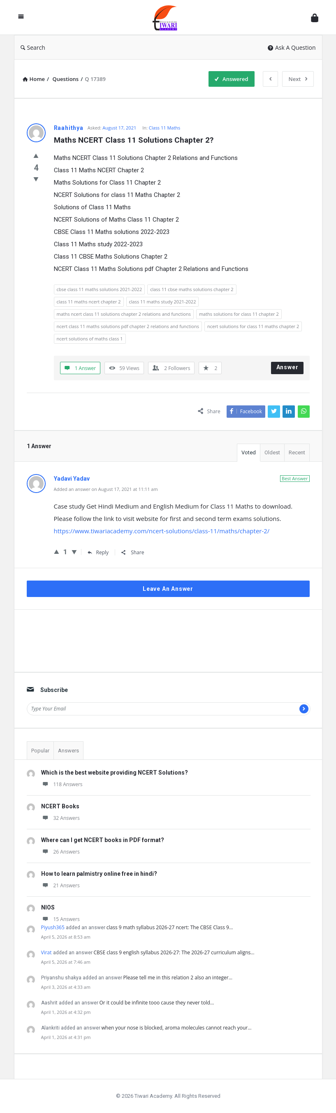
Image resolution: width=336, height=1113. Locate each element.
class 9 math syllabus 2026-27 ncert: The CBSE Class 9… (170, 927)
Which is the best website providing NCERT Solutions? (114, 772)
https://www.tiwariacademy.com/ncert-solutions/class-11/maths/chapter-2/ (162, 531)
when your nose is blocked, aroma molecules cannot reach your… (177, 1027)
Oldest (272, 452)
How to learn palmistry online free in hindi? (99, 873)
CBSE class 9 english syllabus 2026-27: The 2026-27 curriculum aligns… (174, 952)
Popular (40, 750)
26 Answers (60, 851)
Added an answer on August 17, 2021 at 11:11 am (106, 489)
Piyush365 (53, 927)
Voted (248, 452)
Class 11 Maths (165, 128)
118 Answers (62, 784)
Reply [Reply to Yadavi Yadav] (98, 552)
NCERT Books (60, 806)
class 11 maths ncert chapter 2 (89, 301)
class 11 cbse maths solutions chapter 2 (191, 289)
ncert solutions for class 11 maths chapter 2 (253, 326)
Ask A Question (292, 47)
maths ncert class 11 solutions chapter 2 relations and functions (124, 314)
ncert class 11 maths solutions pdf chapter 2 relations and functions (128, 326)
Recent (297, 452)
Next (298, 79)
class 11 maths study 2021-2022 (162, 301)
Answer (287, 367)
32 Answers (60, 818)
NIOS (48, 907)
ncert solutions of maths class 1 (90, 339)
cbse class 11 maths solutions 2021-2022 (99, 289)
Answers (68, 750)
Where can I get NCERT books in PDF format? (102, 840)
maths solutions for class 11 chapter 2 (239, 314)
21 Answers (60, 885)
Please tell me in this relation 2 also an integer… (178, 977)
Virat (46, 952)
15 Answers (60, 919)
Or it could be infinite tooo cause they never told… (157, 1002)
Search (33, 47)
